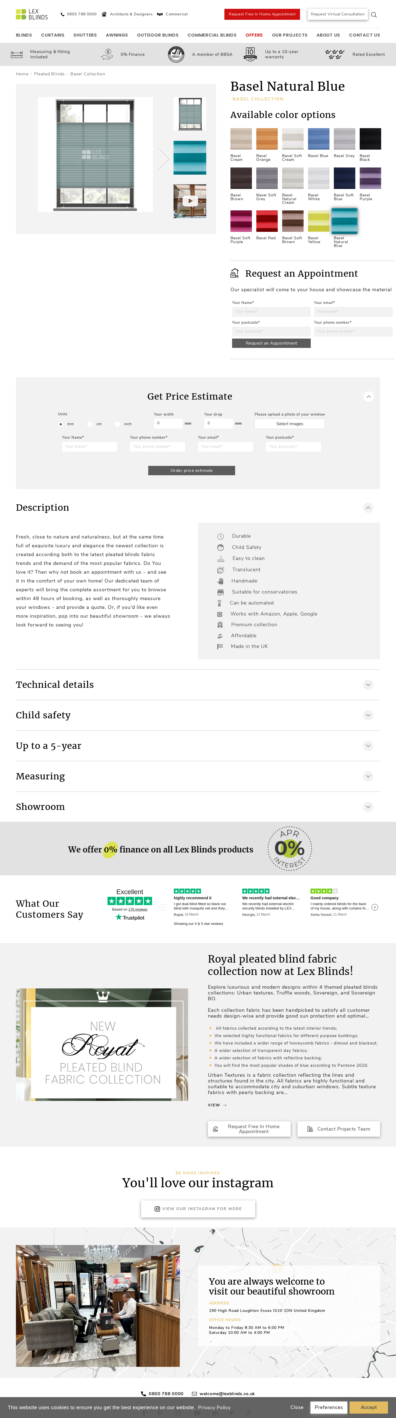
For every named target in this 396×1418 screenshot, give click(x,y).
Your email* (324, 302)
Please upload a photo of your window (290, 414)
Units (62, 414)
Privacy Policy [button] (214, 1407)
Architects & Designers (126, 14)
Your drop (213, 414)
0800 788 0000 (166, 1394)
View (217, 1105)
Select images (289, 424)
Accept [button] (369, 1407)
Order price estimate (191, 471)
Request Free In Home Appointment (262, 14)
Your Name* (243, 302)
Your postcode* (246, 322)
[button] (163, 159)
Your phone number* (333, 322)
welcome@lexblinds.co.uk (227, 1394)
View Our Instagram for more (198, 1209)
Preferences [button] (329, 1407)
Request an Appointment (271, 343)
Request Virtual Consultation (338, 14)
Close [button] (297, 1407)
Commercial (172, 14)
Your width (164, 414)
